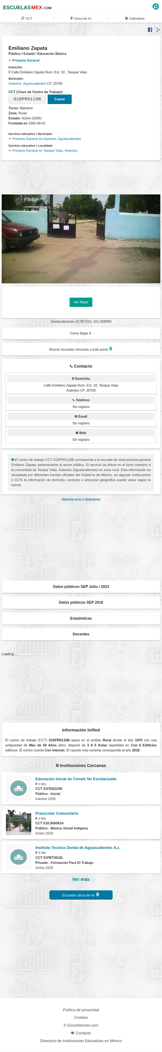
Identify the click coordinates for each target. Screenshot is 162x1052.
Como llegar (81, 333)
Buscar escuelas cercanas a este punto (80, 349)
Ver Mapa (81, 302)
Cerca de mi (80, 18)
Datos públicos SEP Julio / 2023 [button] (81, 587)
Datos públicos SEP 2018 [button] (81, 602)
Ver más (81, 879)
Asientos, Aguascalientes (27, 83)
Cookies (81, 1017)
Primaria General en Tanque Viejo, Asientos (43, 150)
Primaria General (23, 60)
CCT (26, 18)
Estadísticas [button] (81, 618)
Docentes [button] (81, 634)
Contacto (81, 1033)
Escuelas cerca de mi (80, 895)
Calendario (134, 18)
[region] (81, 176)
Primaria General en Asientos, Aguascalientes (44, 139)
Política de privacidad (81, 1010)
